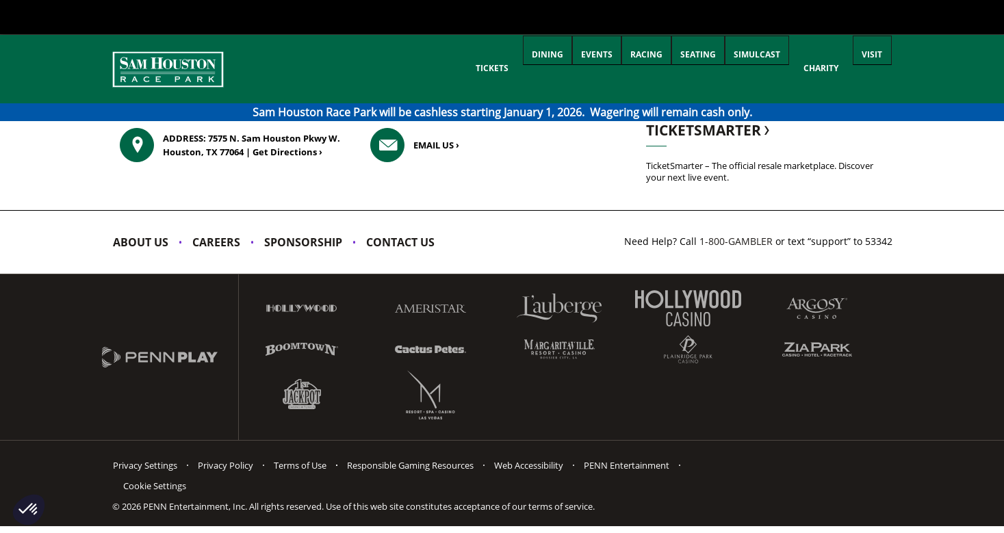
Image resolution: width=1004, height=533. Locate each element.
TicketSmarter (709, 130)
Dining (488, 68)
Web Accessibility (528, 465)
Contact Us (400, 242)
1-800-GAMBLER (736, 241)
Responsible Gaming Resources (410, 465)
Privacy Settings (145, 465)
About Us (140, 242)
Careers (216, 242)
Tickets (427, 68)
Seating (671, 68)
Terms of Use (300, 465)
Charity (810, 68)
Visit (867, 68)
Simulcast (741, 68)
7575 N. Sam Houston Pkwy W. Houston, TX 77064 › (251, 145)
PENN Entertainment (626, 465)
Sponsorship (303, 242)
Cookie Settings (154, 486)
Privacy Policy (225, 465)
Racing (609, 68)
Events (548, 68)
